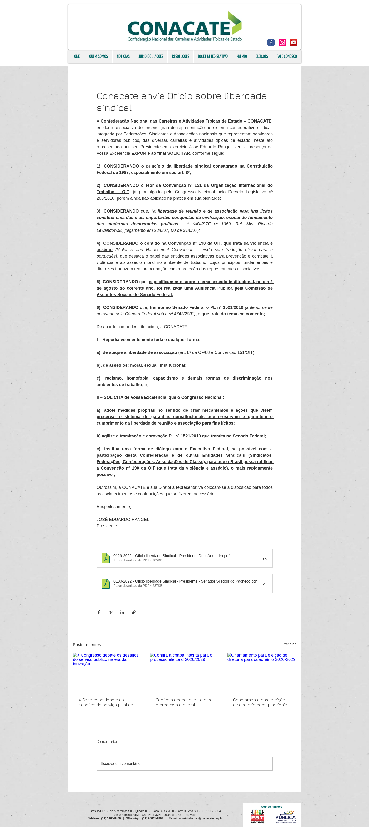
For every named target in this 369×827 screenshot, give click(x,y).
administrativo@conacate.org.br (201, 818)
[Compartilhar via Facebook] (99, 612)
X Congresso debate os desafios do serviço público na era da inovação (106, 702)
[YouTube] (293, 42)
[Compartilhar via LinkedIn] (122, 612)
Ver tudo (290, 644)
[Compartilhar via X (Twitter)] (110, 612)
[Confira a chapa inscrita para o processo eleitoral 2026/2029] (184, 672)
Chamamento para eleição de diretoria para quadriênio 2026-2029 (260, 702)
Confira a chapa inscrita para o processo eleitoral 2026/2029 (184, 702)
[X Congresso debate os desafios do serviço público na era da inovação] (107, 672)
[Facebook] (271, 42)
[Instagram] (282, 42)
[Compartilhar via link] (134, 612)
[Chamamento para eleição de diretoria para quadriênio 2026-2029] (261, 672)
